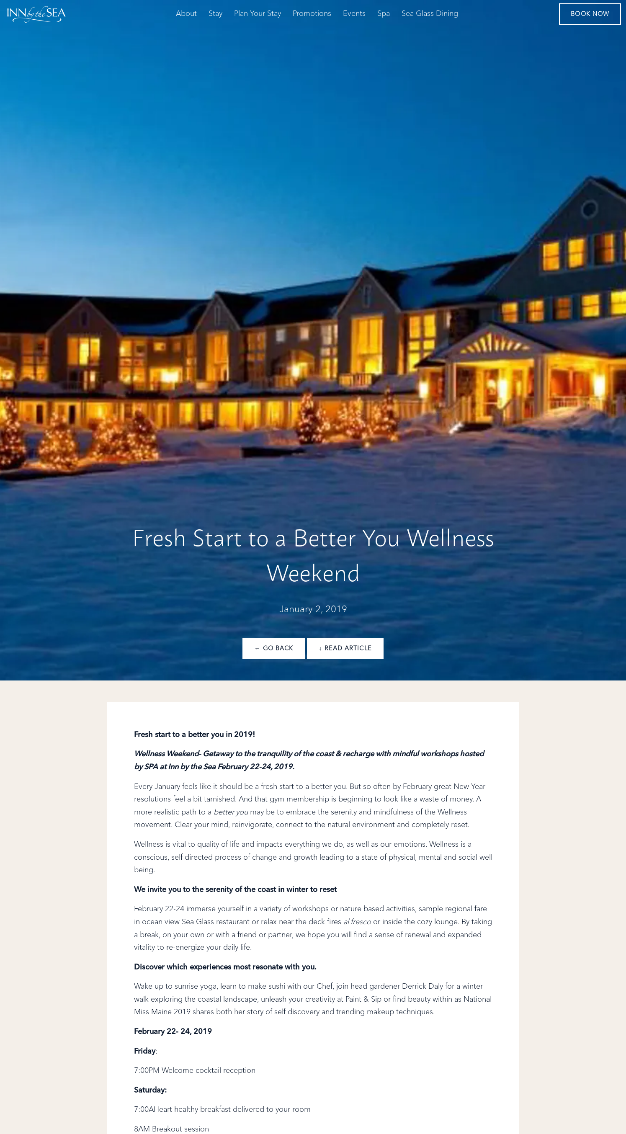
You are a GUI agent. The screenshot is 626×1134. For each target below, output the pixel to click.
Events (354, 14)
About (186, 14)
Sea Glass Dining (430, 14)
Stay (215, 14)
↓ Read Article (345, 649)
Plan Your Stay (257, 14)
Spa (383, 14)
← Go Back (273, 649)
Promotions (312, 14)
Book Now (590, 14)
